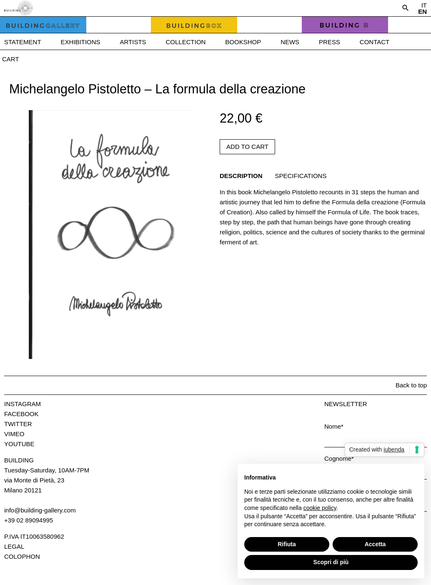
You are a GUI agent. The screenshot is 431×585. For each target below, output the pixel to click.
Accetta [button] (375, 544)
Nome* (333, 426)
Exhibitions (80, 41)
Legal (14, 546)
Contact (374, 41)
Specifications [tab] (301, 175)
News (290, 41)
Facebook (21, 413)
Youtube (19, 443)
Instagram (22, 403)
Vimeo (14, 433)
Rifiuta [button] (287, 544)
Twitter (18, 423)
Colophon (22, 556)
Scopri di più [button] (331, 562)
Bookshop (243, 41)
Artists (133, 41)
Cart (10, 59)
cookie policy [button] (319, 508)
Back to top (411, 385)
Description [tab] (241, 175)
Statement (22, 41)
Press (329, 41)
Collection (186, 41)
